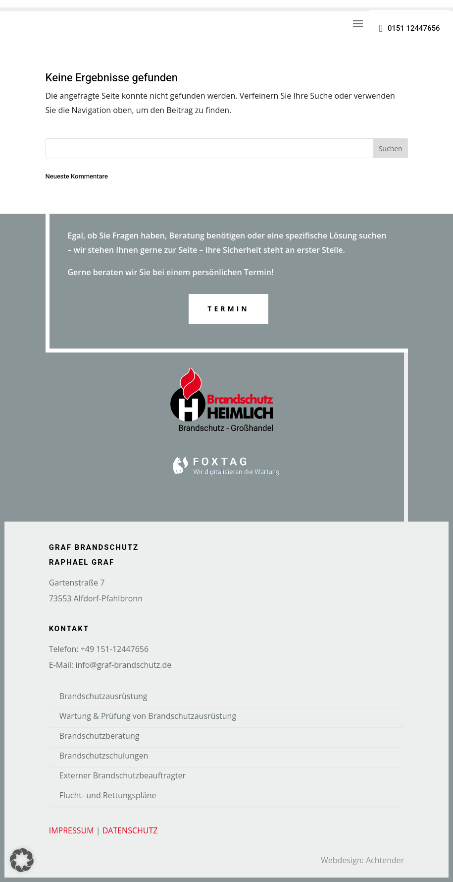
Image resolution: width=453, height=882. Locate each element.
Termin (228, 308)
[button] (22, 860)
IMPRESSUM (71, 830)
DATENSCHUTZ (130, 830)
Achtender (385, 860)
